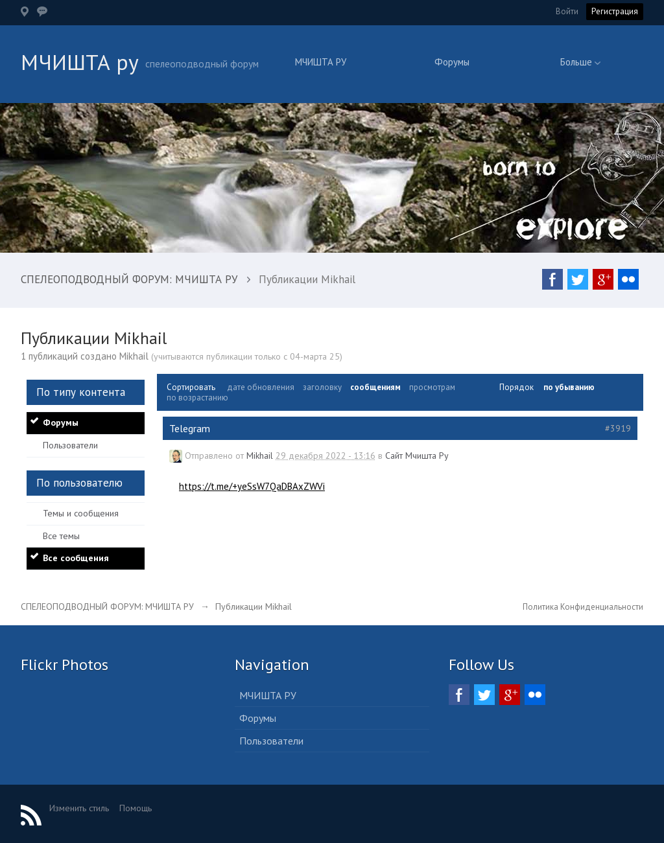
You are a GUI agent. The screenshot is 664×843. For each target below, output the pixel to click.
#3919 (618, 428)
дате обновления (260, 387)
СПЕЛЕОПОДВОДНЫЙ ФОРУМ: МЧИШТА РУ (107, 606)
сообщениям (375, 387)
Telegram (189, 428)
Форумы (451, 62)
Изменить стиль (79, 808)
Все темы (61, 536)
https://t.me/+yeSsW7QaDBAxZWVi (252, 486)
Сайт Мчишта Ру (417, 455)
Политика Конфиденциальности (583, 606)
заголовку (322, 387)
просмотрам (432, 387)
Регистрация (614, 11)
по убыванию (569, 387)
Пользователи (70, 445)
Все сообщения (76, 558)
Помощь (135, 808)
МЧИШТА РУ (320, 62)
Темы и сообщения (81, 513)
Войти (567, 11)
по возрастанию (197, 397)
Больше (580, 62)
